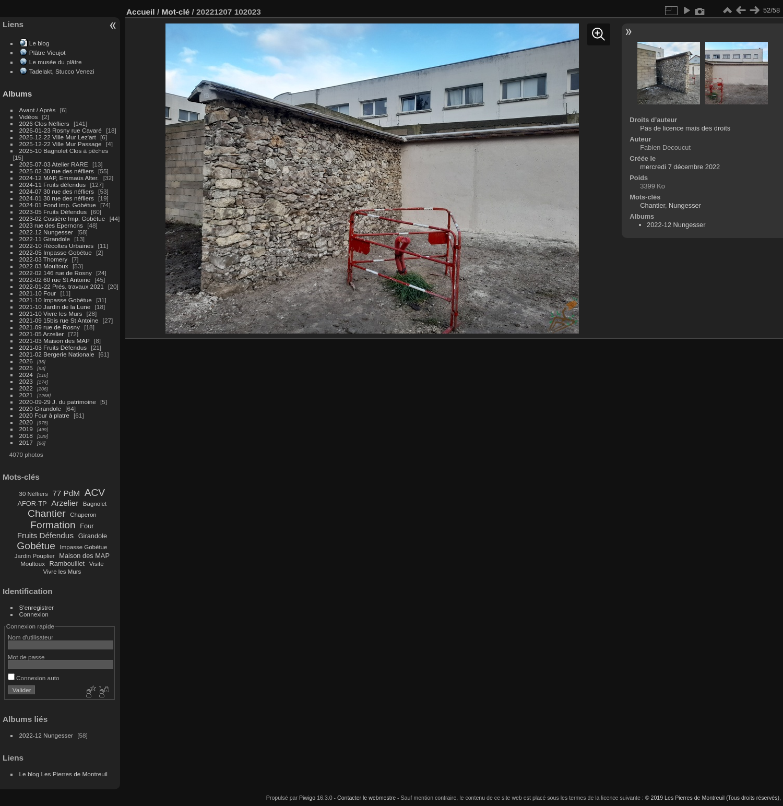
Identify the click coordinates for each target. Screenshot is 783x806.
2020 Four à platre (44, 415)
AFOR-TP (31, 503)
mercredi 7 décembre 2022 (680, 167)
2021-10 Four (37, 293)
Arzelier (64, 503)
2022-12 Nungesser (46, 232)
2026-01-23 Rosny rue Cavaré (60, 130)
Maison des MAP (84, 556)
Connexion (34, 614)
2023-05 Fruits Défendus (53, 211)
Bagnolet (94, 504)
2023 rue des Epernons (51, 225)
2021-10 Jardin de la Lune (55, 306)
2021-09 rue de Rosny (49, 327)
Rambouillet (67, 563)
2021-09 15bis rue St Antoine (59, 320)
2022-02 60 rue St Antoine (55, 279)
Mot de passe (26, 657)
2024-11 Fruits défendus (52, 184)
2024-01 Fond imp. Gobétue (57, 205)
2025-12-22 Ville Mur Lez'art (57, 137)
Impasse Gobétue (84, 547)
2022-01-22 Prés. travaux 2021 (61, 286)
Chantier (47, 513)
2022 (26, 388)
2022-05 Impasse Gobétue (55, 252)
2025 (26, 367)
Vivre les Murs (62, 571)
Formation (52, 524)
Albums (17, 93)
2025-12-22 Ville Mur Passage (60, 143)
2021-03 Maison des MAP (54, 340)
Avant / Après (37, 109)
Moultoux (32, 564)
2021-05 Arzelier (41, 333)
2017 (26, 442)
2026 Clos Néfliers (44, 123)
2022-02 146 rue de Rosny (55, 272)
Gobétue (36, 545)
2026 (26, 361)
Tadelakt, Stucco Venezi (61, 71)
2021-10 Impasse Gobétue (55, 300)
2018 (26, 435)
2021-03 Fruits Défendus (53, 347)
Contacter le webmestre (366, 798)
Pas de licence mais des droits (685, 128)
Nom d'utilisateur (30, 637)
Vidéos (28, 116)
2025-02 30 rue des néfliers (56, 171)
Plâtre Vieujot (47, 52)
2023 (26, 381)
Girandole (93, 536)
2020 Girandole (40, 408)
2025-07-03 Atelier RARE (53, 164)
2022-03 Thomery (43, 259)
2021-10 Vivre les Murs (50, 313)
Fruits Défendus (45, 535)
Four (86, 526)
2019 (26, 428)
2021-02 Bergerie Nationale (56, 354)
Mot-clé (175, 11)
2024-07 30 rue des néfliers (56, 191)
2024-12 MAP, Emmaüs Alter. (59, 177)
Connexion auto (34, 677)
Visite (96, 564)
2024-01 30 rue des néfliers (57, 198)
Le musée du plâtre (55, 61)
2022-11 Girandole (44, 238)
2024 (26, 374)
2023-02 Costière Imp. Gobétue (62, 218)
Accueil (140, 11)
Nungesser (685, 205)
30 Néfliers (33, 494)
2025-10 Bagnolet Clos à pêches (64, 150)
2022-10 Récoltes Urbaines (56, 245)
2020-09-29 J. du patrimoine (57, 401)
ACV (95, 492)
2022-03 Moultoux (43, 266)
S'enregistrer (36, 607)
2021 (26, 395)
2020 (26, 422)
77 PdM (66, 493)
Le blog (39, 43)
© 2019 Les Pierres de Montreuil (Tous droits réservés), (713, 798)
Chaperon (83, 515)
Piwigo (307, 798)
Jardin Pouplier (35, 556)
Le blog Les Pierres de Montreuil (63, 774)
